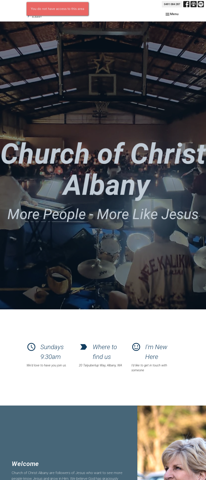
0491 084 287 (172, 4)
